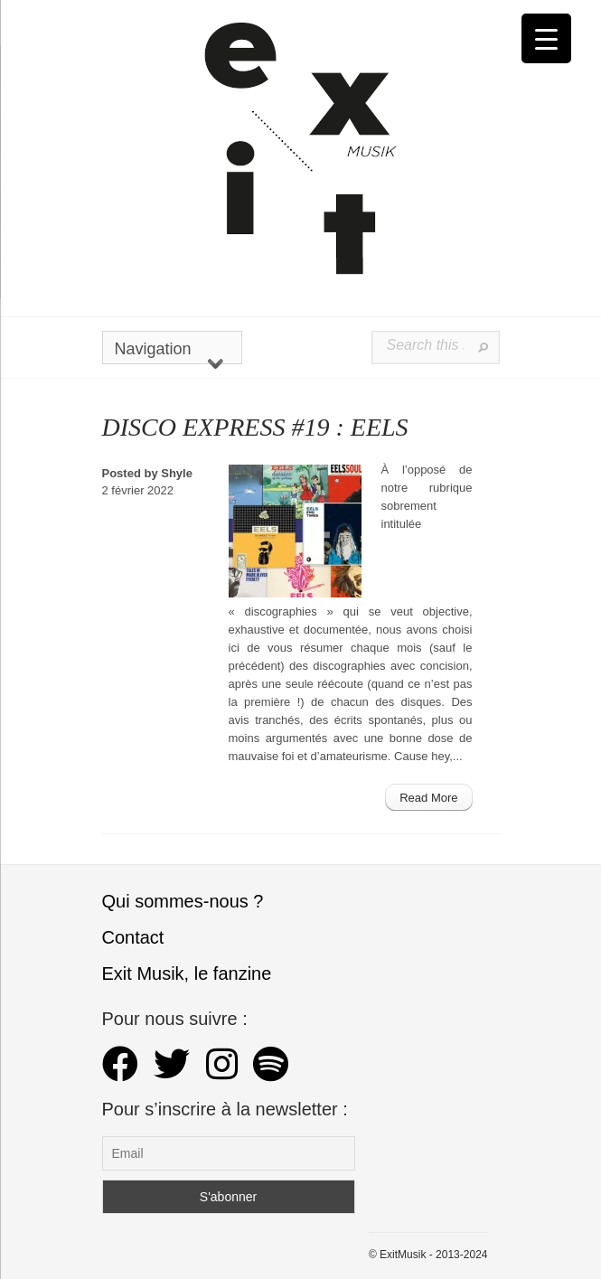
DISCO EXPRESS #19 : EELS (255, 427)
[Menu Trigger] (546, 38)
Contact (133, 937)
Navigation (169, 352)
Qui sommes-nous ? (183, 901)
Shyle (177, 473)
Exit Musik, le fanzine (187, 973)
